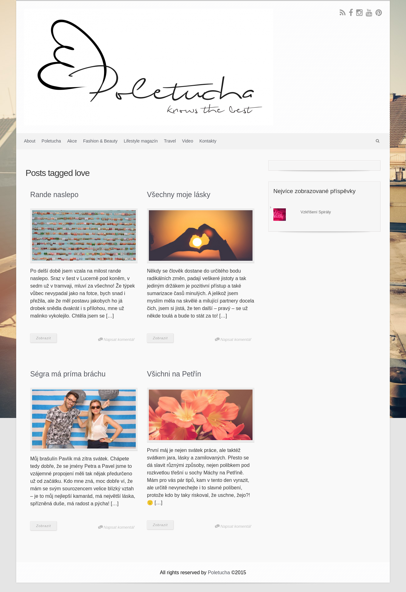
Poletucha (51, 140)
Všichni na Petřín (174, 374)
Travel (170, 140)
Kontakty (207, 140)
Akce (72, 140)
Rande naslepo (54, 195)
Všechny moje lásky (178, 195)
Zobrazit (43, 338)
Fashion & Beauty (100, 140)
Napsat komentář (119, 339)
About (29, 140)
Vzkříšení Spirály (315, 212)
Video (187, 140)
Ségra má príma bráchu (68, 374)
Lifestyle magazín (141, 140)
